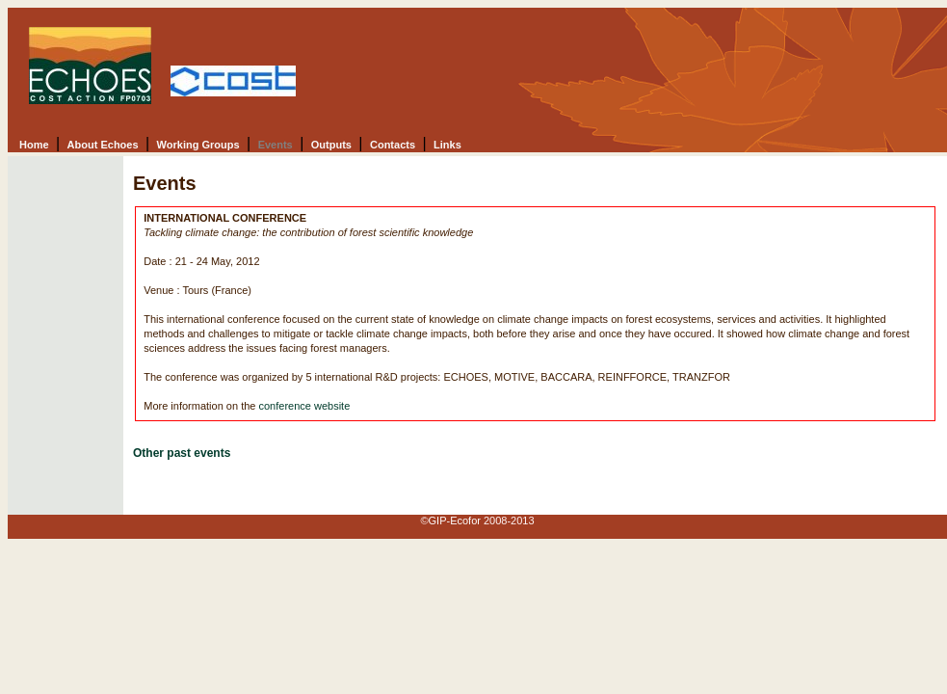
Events (275, 144)
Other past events (181, 453)
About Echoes (103, 144)
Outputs (331, 144)
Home (34, 144)
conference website (304, 406)
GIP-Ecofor (455, 520)
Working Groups (198, 144)
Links (447, 144)
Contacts (392, 144)
